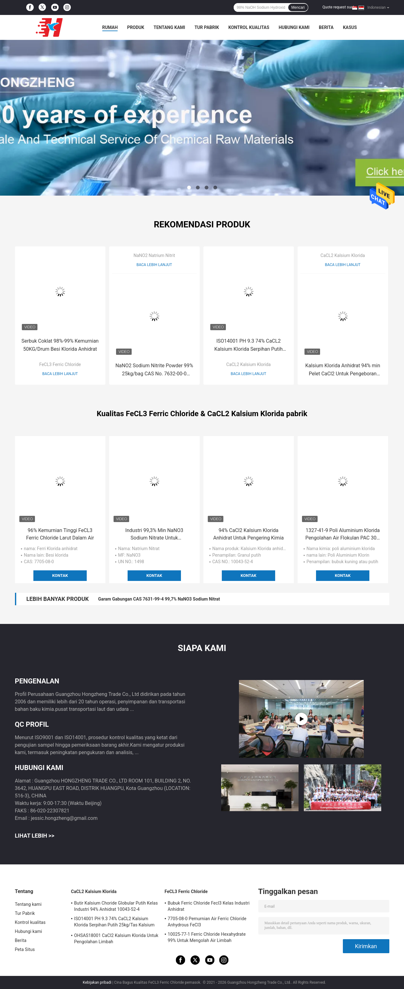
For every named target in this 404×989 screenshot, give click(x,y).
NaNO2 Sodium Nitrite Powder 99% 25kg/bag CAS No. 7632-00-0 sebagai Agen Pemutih (154, 370)
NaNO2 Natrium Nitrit (154, 255)
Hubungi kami (294, 27)
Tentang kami (169, 27)
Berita (326, 27)
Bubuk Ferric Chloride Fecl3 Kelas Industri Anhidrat (209, 906)
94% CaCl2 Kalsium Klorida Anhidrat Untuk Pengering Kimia (248, 534)
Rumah (110, 27)
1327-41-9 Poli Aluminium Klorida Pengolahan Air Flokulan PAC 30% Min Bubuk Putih (342, 534)
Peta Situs (25, 949)
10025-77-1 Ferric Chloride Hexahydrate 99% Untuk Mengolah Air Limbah (207, 937)
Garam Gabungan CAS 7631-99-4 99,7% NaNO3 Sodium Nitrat (159, 599)
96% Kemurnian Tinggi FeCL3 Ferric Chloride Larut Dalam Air (60, 534)
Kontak (60, 575)
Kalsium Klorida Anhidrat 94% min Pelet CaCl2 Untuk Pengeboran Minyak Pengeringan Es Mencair (342, 370)
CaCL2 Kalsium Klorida (248, 364)
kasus (350, 27)
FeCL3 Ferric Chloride (60, 364)
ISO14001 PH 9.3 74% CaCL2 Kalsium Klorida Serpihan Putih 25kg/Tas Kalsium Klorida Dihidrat (248, 345)
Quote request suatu (339, 7)
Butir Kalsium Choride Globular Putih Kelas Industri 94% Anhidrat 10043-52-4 (116, 906)
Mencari (298, 7)
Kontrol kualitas (248, 27)
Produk (135, 27)
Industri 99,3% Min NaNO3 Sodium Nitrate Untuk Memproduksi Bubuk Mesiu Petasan (154, 534)
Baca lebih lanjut (60, 374)
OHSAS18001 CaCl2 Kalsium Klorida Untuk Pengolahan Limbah (116, 938)
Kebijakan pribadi (97, 982)
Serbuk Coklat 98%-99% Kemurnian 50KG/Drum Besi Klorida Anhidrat (60, 345)
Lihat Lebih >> (34, 835)
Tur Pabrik (206, 27)
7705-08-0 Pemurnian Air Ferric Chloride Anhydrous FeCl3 (207, 921)
